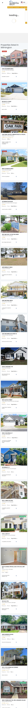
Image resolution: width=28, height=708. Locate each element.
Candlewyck (4, 501)
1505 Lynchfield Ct (7, 433)
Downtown (4, 468)
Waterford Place (10, 202)
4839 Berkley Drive (7, 267)
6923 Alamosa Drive (7, 168)
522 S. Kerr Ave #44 (7, 500)
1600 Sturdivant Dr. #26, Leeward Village (14, 700)
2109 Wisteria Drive (7, 300)
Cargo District (4, 401)
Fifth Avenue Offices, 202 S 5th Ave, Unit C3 (13, 567)
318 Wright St (6, 467)
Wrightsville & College (6, 135)
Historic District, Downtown (6, 602)
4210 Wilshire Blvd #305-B (9, 334)
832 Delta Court (6, 101)
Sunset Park (4, 368)
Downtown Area (9, 468)
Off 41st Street (4, 535)
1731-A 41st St (6, 534)
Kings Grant (4, 635)
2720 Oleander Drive (7, 69)
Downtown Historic (5, 569)
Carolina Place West (10, 401)
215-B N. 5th (5, 601)
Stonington (4, 434)
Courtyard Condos (5, 335)
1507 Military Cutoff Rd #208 (10, 234)
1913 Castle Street (7, 400)
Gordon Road (4, 170)
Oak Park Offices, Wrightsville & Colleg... (14, 134)
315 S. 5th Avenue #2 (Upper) (10, 667)
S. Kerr (8, 501)
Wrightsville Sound (5, 235)
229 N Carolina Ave (7, 366)
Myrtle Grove (4, 202)
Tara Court (9, 535)
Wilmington (12, 70)
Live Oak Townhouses (6, 70)
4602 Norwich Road (7, 634)
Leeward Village (5, 701)
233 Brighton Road (7, 201)
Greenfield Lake (5, 301)
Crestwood (4, 268)
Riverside (3, 102)
